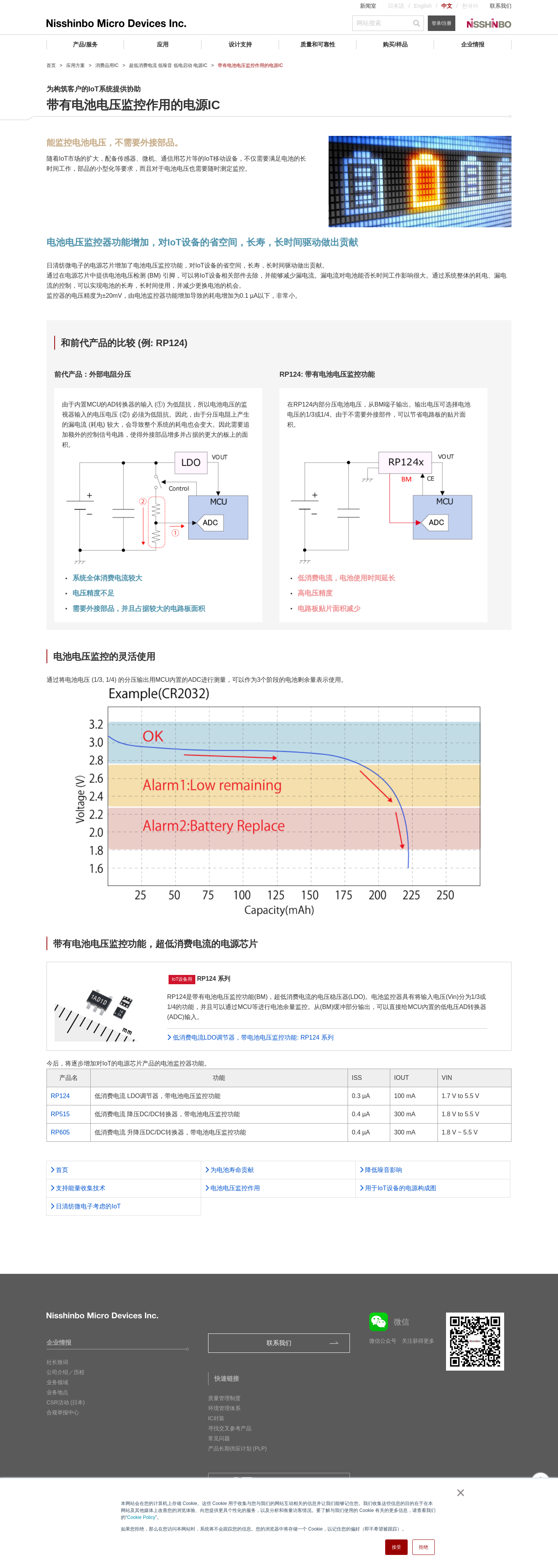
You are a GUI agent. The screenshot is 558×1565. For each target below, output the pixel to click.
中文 (446, 6)
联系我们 (501, 6)
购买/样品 (395, 44)
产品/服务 (85, 44)
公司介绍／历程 (65, 1372)
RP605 (60, 1132)
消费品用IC (107, 65)
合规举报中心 (62, 1412)
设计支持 (240, 44)
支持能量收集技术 (77, 1188)
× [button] (459, 1492)
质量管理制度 (224, 1398)
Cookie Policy (141, 1517)
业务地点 (57, 1392)
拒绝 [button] (423, 1547)
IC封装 (216, 1418)
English (423, 6)
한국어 (470, 6)
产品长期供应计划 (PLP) (237, 1448)
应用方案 (75, 65)
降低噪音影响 (381, 1170)
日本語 (396, 6)
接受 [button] (396, 1547)
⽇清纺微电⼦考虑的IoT (85, 1206)
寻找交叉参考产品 (229, 1428)
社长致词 (57, 1362)
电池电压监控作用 (232, 1188)
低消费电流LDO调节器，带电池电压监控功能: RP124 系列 (250, 1037)
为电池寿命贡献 (229, 1170)
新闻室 (368, 6)
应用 (163, 44)
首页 (51, 65)
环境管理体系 (224, 1408)
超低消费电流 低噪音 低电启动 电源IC (168, 65)
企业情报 (472, 44)
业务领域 (57, 1382)
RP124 (60, 1096)
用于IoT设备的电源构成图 (398, 1188)
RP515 (60, 1114)
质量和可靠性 (317, 44)
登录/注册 (441, 23)
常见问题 (219, 1438)
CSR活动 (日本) (65, 1402)
